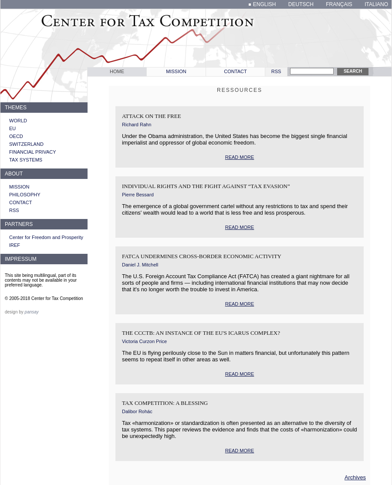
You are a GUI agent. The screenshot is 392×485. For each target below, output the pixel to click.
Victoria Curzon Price (144, 341)
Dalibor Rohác (137, 411)
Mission (176, 71)
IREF (14, 245)
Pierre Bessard (138, 194)
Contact (235, 71)
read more (239, 157)
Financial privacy (32, 152)
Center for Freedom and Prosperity (46, 237)
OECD (16, 136)
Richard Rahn (136, 124)
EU (12, 128)
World (18, 120)
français (339, 4)
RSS (276, 71)
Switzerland (26, 144)
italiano (376, 4)
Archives (355, 477)
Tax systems (25, 159)
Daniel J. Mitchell (140, 264)
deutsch (301, 4)
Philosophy (25, 194)
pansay (32, 312)
